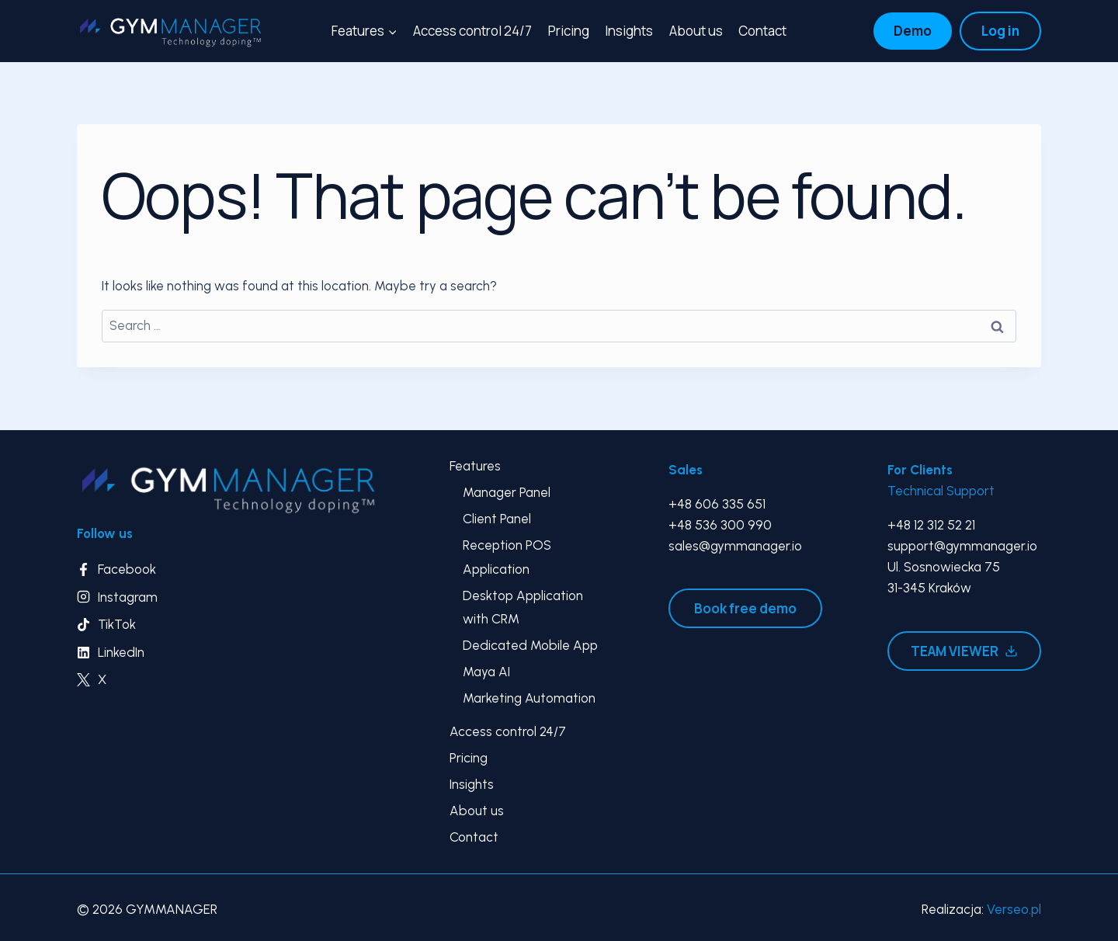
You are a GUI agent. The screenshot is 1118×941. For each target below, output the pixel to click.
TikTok (117, 624)
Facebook (127, 569)
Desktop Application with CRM (523, 607)
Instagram (128, 597)
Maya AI (486, 671)
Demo (913, 31)
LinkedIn (121, 652)
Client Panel (497, 518)
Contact (762, 31)
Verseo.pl (1014, 909)
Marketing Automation (529, 698)
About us (696, 31)
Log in (1000, 31)
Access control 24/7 (472, 31)
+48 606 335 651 (717, 504)
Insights (629, 31)
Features (475, 466)
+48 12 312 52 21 (931, 525)
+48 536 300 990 (720, 525)
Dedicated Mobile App (530, 645)
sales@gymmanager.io (735, 546)
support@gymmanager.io (962, 546)
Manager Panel (506, 492)
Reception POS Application (507, 557)
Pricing (568, 31)
